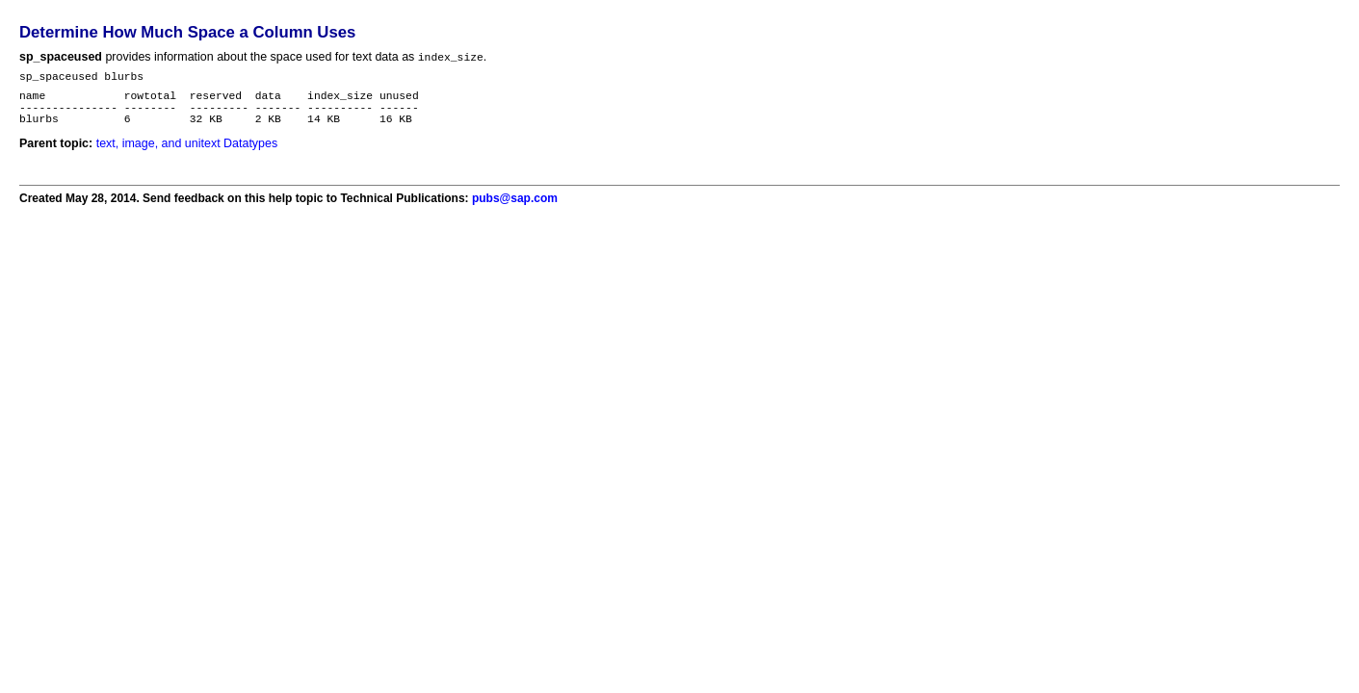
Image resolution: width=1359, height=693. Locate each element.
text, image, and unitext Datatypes (187, 156)
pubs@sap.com (515, 211)
